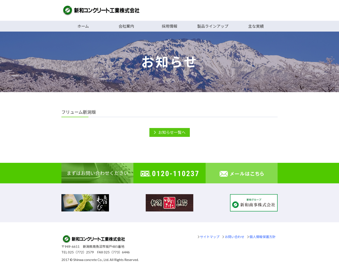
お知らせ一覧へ (171, 132)
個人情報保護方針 (262, 237)
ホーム (83, 26)
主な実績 (256, 26)
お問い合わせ (234, 237)
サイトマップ (209, 237)
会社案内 (126, 26)
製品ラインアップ (212, 26)
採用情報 (169, 26)
